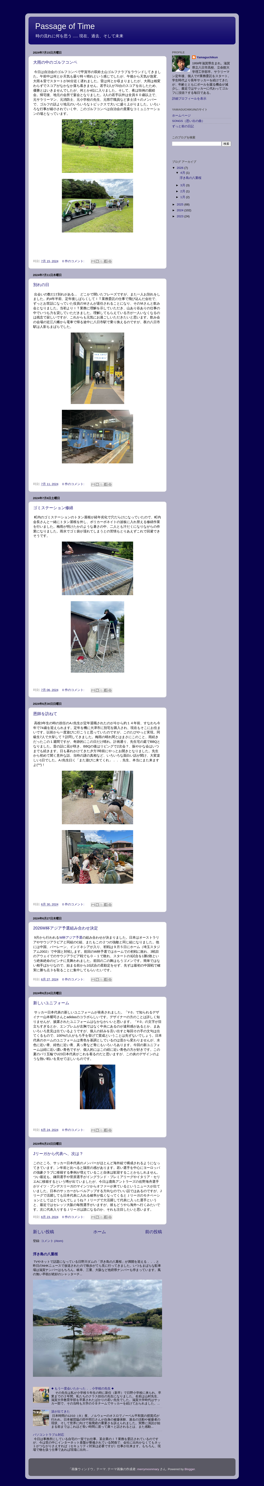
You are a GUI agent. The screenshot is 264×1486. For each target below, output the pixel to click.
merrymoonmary (148, 1469)
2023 (180, 216)
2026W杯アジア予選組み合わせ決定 (65, 928)
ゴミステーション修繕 (53, 508)
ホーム (99, 1231)
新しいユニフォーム (51, 1003)
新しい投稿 (43, 1231)
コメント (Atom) (52, 1241)
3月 (183, 185)
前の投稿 (153, 1231)
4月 (183, 172)
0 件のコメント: (73, 261)
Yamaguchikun (207, 57)
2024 (180, 210)
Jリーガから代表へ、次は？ (58, 1153)
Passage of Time (65, 26)
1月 (183, 197)
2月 (183, 191)
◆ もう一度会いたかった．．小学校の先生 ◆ (82, 1388)
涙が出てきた (60, 1411)
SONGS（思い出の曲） (188, 121)
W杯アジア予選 (70, 937)
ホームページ (181, 115)
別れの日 (41, 285)
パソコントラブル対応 (48, 1434)
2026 (180, 168)
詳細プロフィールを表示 (189, 98)
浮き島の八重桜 (45, 1254)
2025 (180, 204)
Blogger (190, 1469)
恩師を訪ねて (45, 714)
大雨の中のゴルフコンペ (55, 62)
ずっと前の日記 (183, 126)
